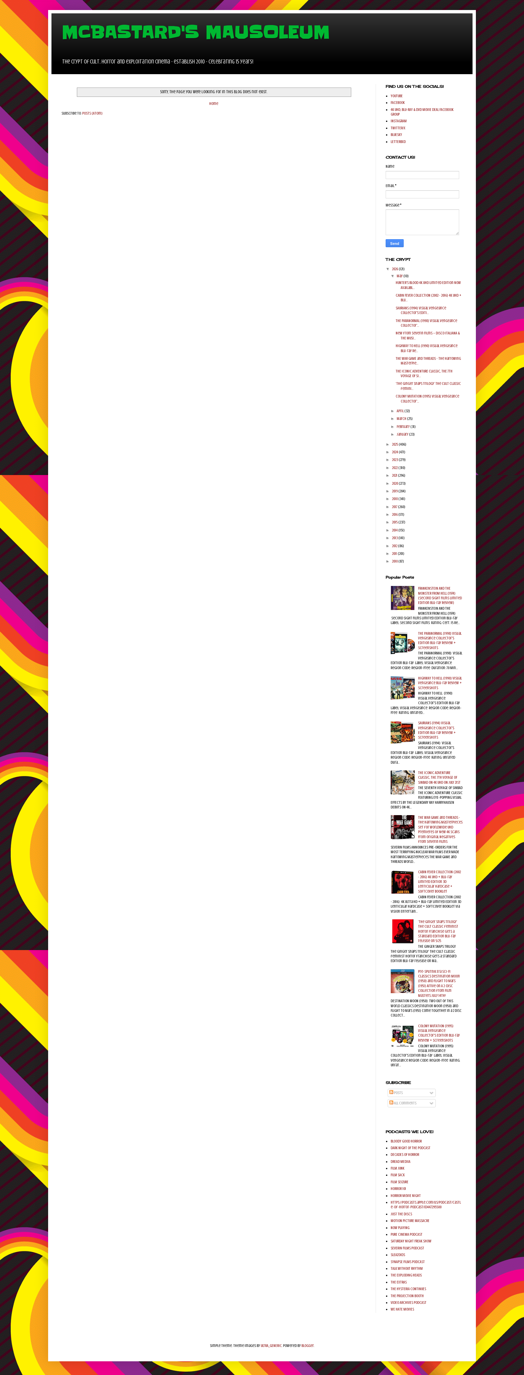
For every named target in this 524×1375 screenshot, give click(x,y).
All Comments (402, 1103)
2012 (395, 546)
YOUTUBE (397, 96)
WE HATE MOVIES (402, 1309)
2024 (395, 452)
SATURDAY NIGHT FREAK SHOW (411, 1241)
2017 (395, 506)
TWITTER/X (398, 128)
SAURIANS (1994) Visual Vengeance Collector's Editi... (421, 310)
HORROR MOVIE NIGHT (406, 1195)
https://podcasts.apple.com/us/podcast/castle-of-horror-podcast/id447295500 (426, 1204)
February (403, 426)
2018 (395, 498)
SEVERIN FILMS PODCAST (407, 1248)
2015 (395, 522)
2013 (395, 538)
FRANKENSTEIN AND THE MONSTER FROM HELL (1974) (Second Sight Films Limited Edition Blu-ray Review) (440, 595)
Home (213, 103)
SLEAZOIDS (398, 1254)
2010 (395, 561)
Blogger (307, 1345)
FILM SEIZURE (399, 1182)
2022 (395, 467)
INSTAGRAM (399, 121)
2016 (395, 514)
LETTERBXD (398, 141)
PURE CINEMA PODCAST (406, 1234)
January (403, 434)
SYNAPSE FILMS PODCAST (408, 1261)
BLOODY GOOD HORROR (406, 1141)
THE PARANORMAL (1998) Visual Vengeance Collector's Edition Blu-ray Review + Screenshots (440, 640)
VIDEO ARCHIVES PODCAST (408, 1302)
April (400, 411)
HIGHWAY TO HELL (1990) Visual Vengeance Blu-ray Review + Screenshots (440, 683)
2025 (395, 444)
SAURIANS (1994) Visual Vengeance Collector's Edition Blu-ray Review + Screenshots (437, 730)
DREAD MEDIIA (400, 1161)
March (402, 418)
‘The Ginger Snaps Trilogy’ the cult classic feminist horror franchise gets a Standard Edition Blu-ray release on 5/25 (438, 931)
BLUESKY (396, 134)
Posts (396, 1092)
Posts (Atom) (92, 113)
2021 (395, 475)
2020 (395, 483)
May (400, 276)
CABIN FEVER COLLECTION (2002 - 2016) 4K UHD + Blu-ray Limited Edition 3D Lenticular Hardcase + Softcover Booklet (439, 882)
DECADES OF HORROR (405, 1154)
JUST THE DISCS (401, 1214)
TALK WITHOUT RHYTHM (407, 1268)
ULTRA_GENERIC (271, 1345)
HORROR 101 (398, 1188)
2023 (395, 459)
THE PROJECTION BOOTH (407, 1295)
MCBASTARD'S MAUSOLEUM (195, 32)
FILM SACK (398, 1175)
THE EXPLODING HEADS (406, 1275)
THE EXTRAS (399, 1282)
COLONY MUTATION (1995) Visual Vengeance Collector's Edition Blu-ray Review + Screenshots (439, 1033)
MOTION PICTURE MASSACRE (410, 1220)
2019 (395, 491)
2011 (395, 553)
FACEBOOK (398, 102)
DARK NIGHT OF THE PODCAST (410, 1147)
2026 (395, 269)
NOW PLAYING (400, 1227)
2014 (395, 530)
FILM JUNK (397, 1168)
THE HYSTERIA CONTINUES (408, 1288)
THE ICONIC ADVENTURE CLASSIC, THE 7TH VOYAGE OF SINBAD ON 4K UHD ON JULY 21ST (439, 777)
